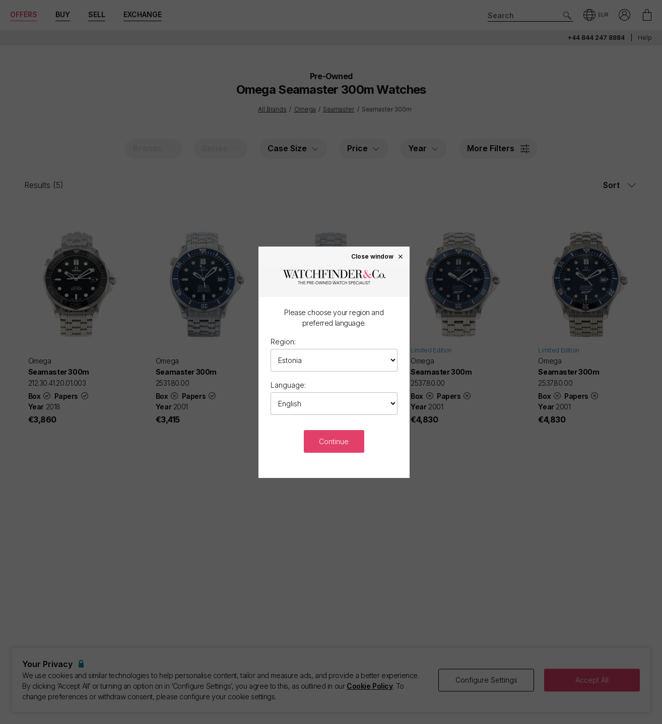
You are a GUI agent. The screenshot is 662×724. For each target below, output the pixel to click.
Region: (283, 341)
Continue (334, 441)
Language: (288, 385)
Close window (377, 256)
